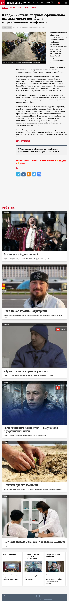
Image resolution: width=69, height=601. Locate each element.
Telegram (62, 161)
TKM (38, 3)
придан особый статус (47, 132)
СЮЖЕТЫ (34, 7)
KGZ (29, 3)
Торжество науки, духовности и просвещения (32, 556)
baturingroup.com (48, 599)
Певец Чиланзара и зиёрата (53, 555)
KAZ (24, 3)
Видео (20, 7)
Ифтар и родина (9, 554)
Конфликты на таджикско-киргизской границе (32, 27)
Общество (15, 27)
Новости (5, 7)
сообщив (58, 116)
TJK (34, 3)
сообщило (42, 97)
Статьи (12, 7)
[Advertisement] (34, 193)
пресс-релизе (56, 51)
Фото (26, 7)
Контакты (6, 595)
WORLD (48, 3)
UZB (43, 3)
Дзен (22, 163)
